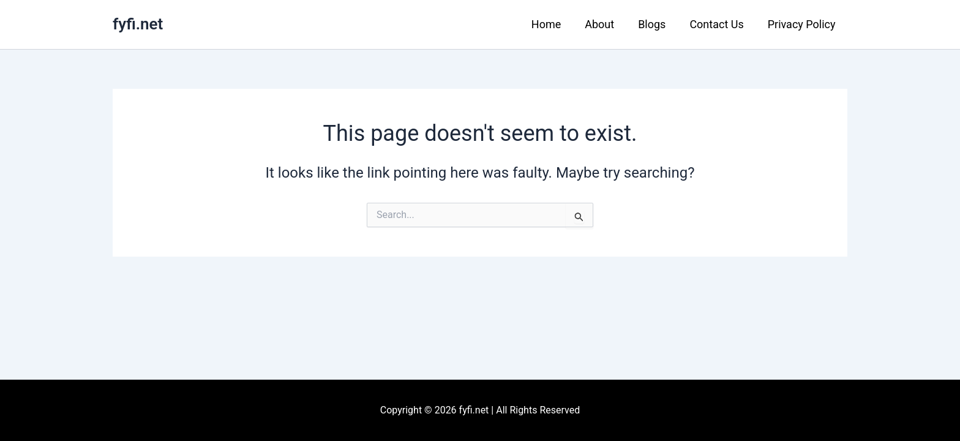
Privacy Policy (802, 24)
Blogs (656, 24)
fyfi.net (138, 24)
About (606, 24)
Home (554, 24)
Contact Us (719, 24)
